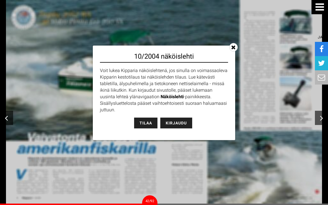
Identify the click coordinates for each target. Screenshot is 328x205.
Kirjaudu (176, 123)
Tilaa (146, 123)
